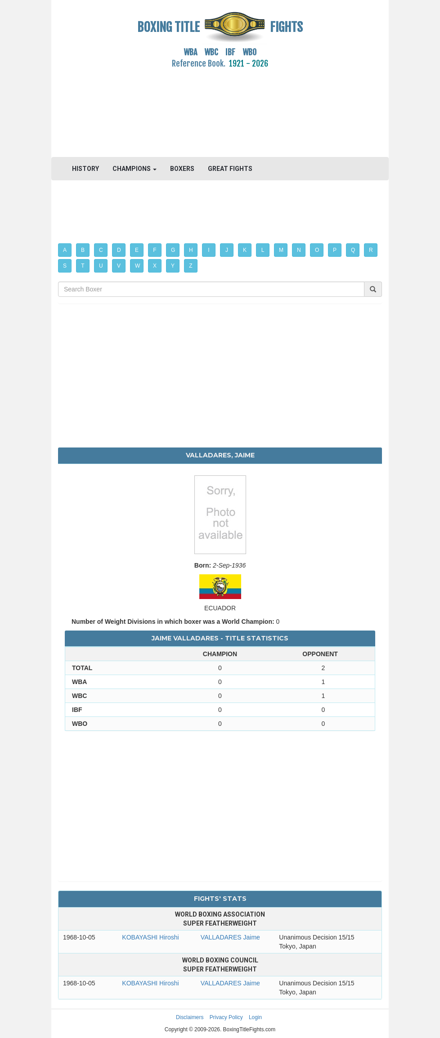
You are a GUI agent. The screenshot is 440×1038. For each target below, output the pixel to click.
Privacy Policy (226, 1017)
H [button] (191, 250)
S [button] (65, 266)
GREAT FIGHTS (230, 168)
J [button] (226, 250)
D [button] (119, 250)
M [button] (281, 250)
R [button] (371, 250)
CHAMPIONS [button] (134, 168)
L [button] (263, 250)
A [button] (65, 250)
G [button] (173, 250)
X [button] (155, 266)
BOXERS (182, 168)
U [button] (101, 266)
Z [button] (190, 266)
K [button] (245, 250)
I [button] (208, 250)
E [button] (137, 250)
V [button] (119, 266)
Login (255, 1017)
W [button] (137, 266)
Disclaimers (189, 1017)
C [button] (101, 250)
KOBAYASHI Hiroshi (150, 937)
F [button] (154, 250)
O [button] (317, 250)
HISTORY (85, 168)
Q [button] (353, 250)
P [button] (335, 250)
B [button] (83, 250)
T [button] (82, 266)
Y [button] (173, 266)
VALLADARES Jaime (230, 937)
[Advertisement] (220, 107)
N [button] (299, 250)
